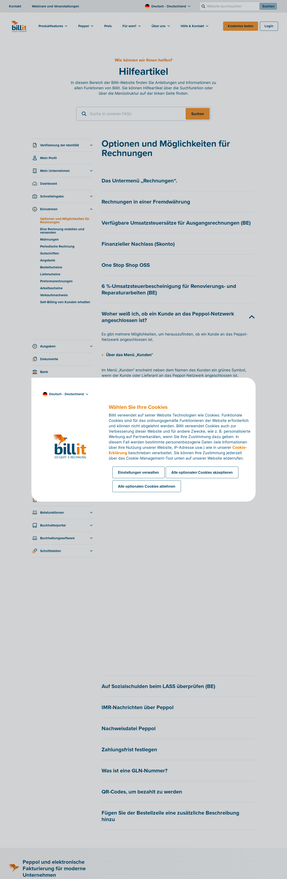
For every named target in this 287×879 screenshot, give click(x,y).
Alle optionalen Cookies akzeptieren (202, 472)
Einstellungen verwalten (138, 472)
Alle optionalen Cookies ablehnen (146, 486)
